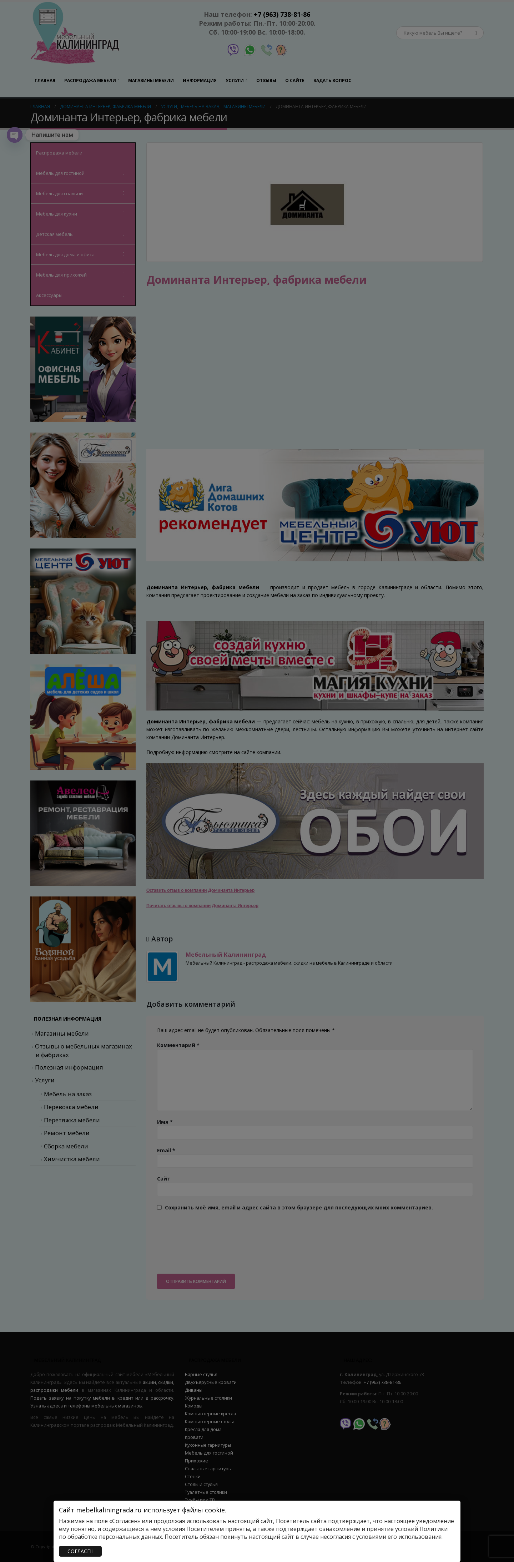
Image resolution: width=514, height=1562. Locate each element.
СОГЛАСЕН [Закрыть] (80, 1551)
